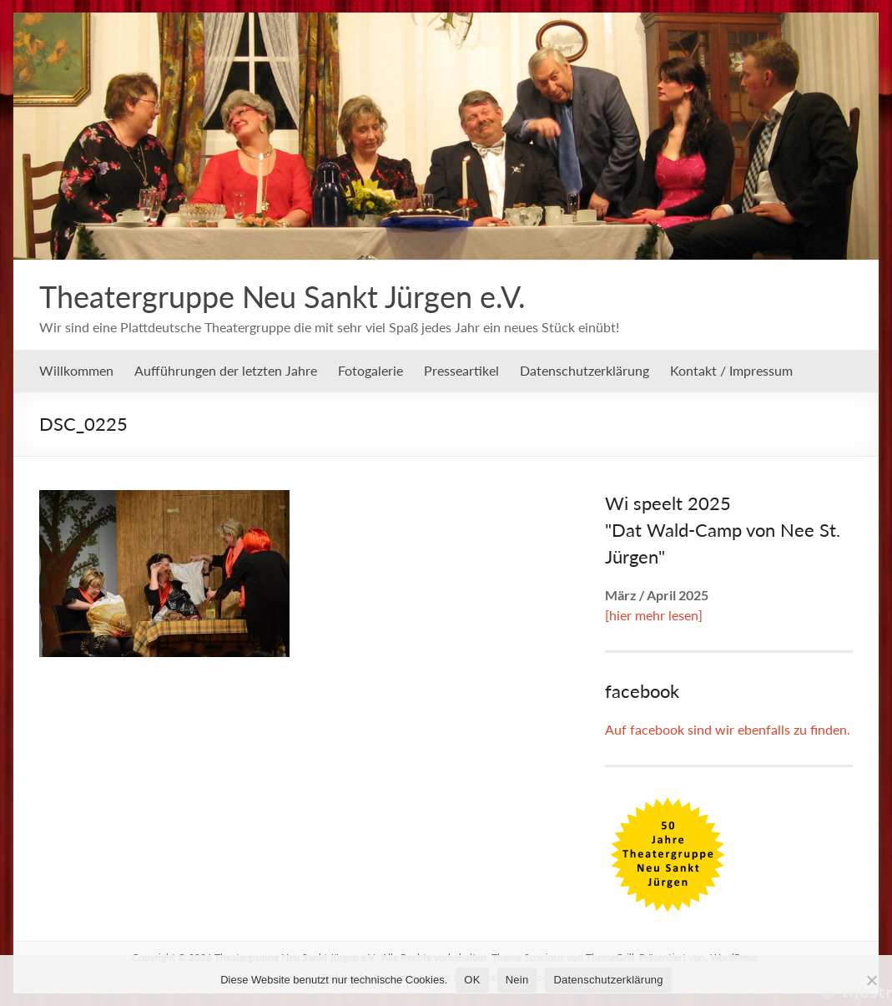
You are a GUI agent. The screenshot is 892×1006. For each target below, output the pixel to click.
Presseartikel (461, 370)
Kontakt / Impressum (731, 370)
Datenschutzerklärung (584, 370)
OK (472, 979)
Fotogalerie (370, 370)
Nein (517, 979)
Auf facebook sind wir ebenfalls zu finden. (727, 729)
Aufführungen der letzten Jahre (225, 370)
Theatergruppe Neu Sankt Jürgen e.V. (282, 296)
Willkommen (76, 370)
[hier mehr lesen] (654, 615)
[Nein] (871, 980)
